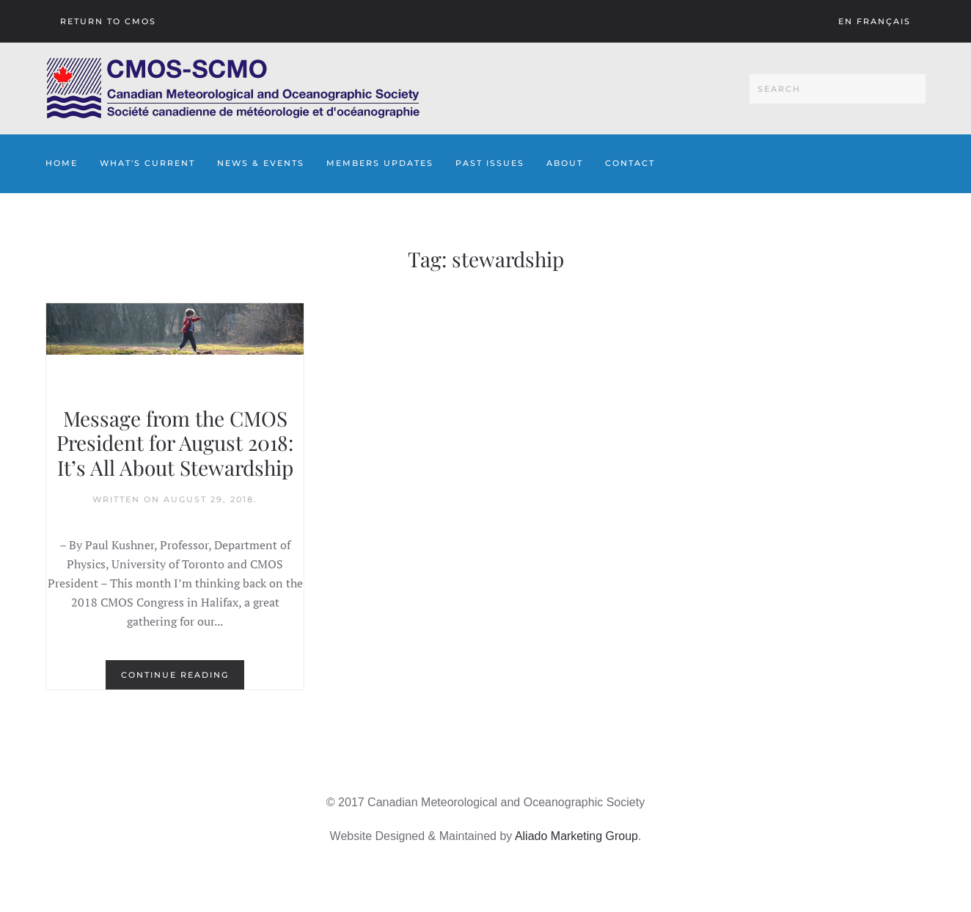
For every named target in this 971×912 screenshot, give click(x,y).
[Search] (838, 89)
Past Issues (489, 163)
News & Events (260, 163)
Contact (630, 163)
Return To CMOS (108, 21)
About (564, 163)
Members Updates (379, 163)
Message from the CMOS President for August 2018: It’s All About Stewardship (174, 443)
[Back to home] (232, 88)
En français (874, 21)
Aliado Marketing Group (576, 836)
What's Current (147, 163)
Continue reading (175, 675)
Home (61, 163)
